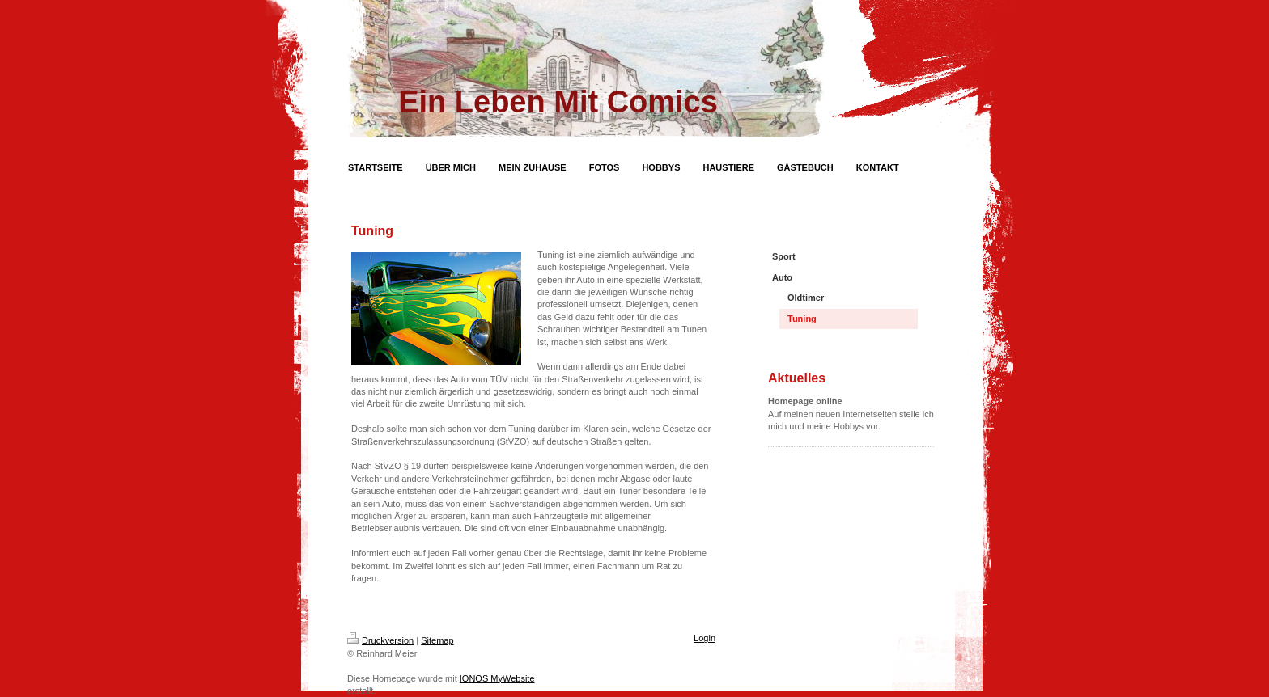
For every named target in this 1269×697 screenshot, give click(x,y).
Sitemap (437, 640)
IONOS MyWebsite (497, 678)
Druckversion (380, 640)
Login (704, 638)
